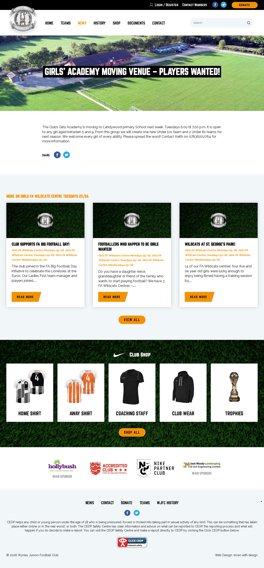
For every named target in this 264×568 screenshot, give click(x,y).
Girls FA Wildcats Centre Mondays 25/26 (38, 250)
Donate (126, 503)
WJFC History (168, 503)
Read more (25, 297)
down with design (245, 555)
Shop (116, 23)
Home (49, 23)
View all (132, 320)
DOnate (244, 5)
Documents (136, 23)
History (100, 23)
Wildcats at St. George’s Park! (210, 244)
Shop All (132, 432)
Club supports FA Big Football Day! (40, 244)
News (82, 23)
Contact (158, 23)
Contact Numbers (194, 5)
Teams (66, 23)
